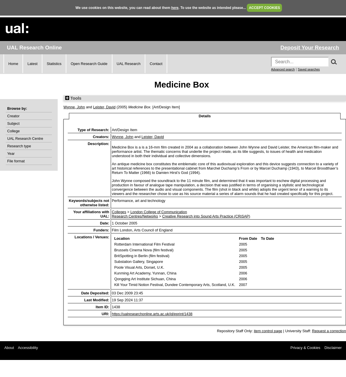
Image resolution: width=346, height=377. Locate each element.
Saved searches (309, 69)
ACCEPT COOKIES (264, 8)
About (9, 348)
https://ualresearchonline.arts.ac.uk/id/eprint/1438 (152, 314)
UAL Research (129, 64)
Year (11, 153)
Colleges (119, 212)
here (174, 8)
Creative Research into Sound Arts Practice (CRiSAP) (206, 216)
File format (16, 161)
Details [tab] (205, 116)
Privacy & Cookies (305, 348)
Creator (13, 116)
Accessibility (28, 348)
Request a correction (329, 331)
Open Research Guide (89, 64)
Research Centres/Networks (135, 216)
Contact (156, 64)
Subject (13, 123)
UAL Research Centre (25, 138)
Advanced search (283, 69)
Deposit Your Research (309, 47)
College (13, 131)
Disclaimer (333, 348)
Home (13, 64)
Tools (73, 98)
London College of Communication (158, 212)
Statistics (54, 64)
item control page (268, 331)
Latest (32, 64)
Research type (19, 146)
